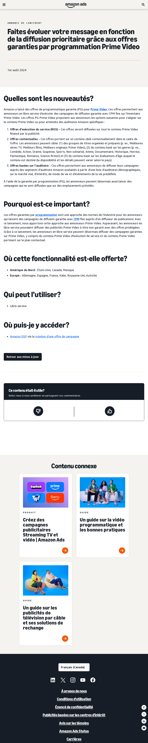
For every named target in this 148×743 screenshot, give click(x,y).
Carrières (74, 739)
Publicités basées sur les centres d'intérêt (74, 715)
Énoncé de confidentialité (74, 707)
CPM (76, 219)
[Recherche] (143, 4)
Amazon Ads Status (74, 731)
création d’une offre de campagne (57, 336)
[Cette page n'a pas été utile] (38, 411)
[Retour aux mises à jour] (23, 357)
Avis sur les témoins (74, 723)
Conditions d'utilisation (74, 699)
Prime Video (98, 109)
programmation (46, 215)
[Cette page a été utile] (110, 411)
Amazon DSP (18, 336)
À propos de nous (74, 691)
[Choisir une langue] (74, 667)
